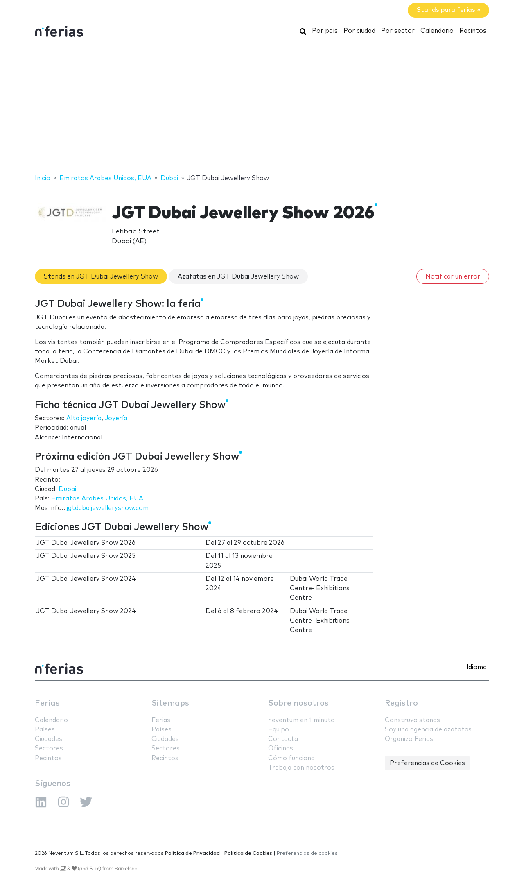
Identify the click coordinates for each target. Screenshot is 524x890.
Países (45, 730)
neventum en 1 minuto (301, 720)
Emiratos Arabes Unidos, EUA (97, 499)
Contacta (283, 739)
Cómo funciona (291, 758)
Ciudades (48, 739)
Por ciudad (359, 31)
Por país (325, 31)
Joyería (116, 418)
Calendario (437, 31)
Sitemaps (170, 703)
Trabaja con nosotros (301, 768)
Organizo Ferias (409, 739)
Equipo (278, 730)
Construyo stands (412, 720)
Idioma (476, 667)
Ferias (47, 703)
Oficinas (280, 748)
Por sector (398, 31)
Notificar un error (452, 277)
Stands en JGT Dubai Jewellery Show (101, 277)
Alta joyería (84, 418)
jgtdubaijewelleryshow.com (108, 508)
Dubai (67, 489)
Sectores (49, 748)
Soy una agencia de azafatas (428, 730)
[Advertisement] (262, 107)
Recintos (472, 31)
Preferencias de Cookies (427, 763)
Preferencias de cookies (307, 853)
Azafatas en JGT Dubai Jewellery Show (238, 277)
